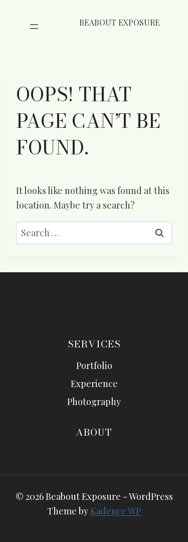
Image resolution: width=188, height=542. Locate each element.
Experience (94, 384)
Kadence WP (115, 511)
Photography (94, 402)
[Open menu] (34, 27)
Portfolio (94, 365)
